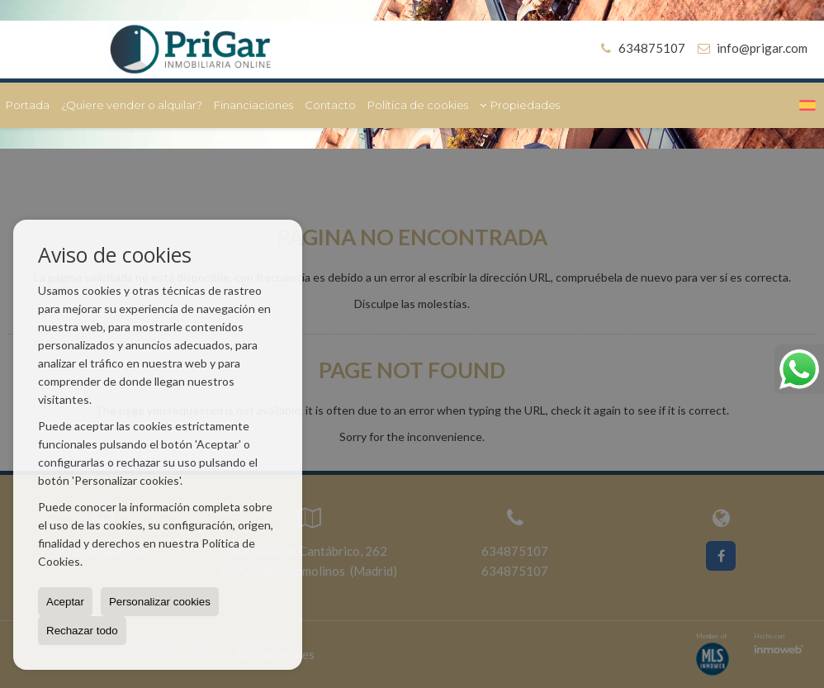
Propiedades (520, 105)
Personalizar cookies (160, 601)
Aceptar (65, 601)
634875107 (640, 47)
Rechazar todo (82, 630)
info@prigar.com (762, 47)
